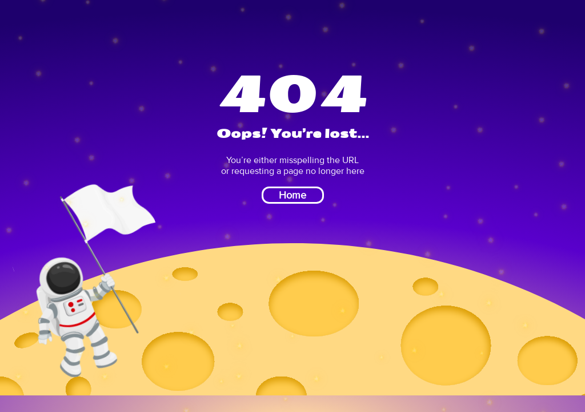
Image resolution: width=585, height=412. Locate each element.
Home (292, 195)
